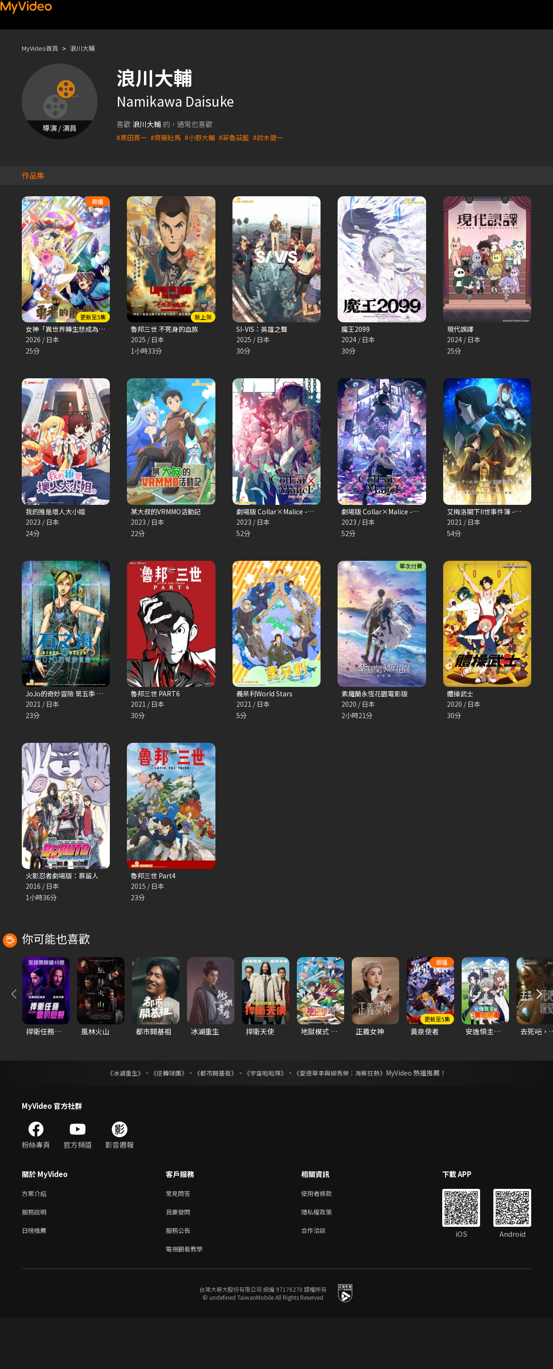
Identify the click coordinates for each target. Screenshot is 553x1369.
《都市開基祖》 (213, 1118)
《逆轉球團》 (163, 1118)
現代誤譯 (461, 329)
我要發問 (180, 1260)
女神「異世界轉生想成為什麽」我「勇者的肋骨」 (104, 329)
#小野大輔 (204, 137)
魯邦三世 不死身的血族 (167, 329)
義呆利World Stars (266, 696)
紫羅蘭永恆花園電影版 (376, 696)
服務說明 (36, 1260)
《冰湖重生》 (117, 1118)
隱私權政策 (324, 1260)
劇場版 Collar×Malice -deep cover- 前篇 (302, 513)
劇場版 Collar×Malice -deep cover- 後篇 (407, 513)
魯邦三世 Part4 (154, 879)
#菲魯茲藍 (240, 137)
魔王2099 (356, 329)
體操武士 (461, 696)
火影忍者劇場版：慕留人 (65, 879)
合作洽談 (321, 1280)
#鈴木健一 (276, 137)
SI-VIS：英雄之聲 (264, 329)
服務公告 (180, 1280)
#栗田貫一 (132, 137)
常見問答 (180, 1240)
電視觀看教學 (187, 1300)
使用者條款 (324, 1240)
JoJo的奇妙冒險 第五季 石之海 (74, 696)
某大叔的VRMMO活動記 (169, 513)
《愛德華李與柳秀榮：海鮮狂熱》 (345, 1118)
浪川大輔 (91, 48)
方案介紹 (36, 1240)
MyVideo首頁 (43, 48)
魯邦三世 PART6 (156, 696)
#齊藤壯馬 (168, 137)
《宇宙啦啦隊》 (266, 1118)
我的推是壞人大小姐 (57, 513)
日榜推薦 (36, 1280)
